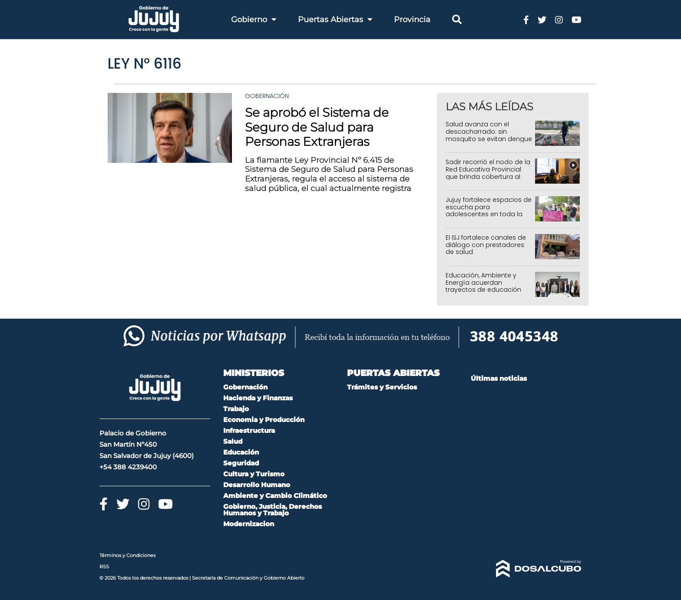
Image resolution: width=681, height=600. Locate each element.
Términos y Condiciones (127, 555)
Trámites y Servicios (382, 387)
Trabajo (236, 409)
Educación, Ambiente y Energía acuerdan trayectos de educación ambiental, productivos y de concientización (484, 290)
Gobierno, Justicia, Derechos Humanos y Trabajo (272, 509)
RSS (104, 567)
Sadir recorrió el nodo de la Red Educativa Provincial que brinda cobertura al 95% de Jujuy (488, 173)
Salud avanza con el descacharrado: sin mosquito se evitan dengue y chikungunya (489, 135)
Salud (232, 441)
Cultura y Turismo (253, 474)
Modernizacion (248, 524)
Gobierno (253, 19)
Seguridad (241, 463)
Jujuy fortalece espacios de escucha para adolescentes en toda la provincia (489, 210)
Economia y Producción (263, 419)
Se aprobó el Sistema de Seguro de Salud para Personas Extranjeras (317, 127)
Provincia (412, 19)
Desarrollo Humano (256, 485)
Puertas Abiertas (335, 19)
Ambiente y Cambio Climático (275, 495)
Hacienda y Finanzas (258, 398)
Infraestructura (249, 430)
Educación (241, 452)
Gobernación (267, 96)
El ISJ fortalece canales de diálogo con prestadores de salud (486, 245)
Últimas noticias (499, 378)
